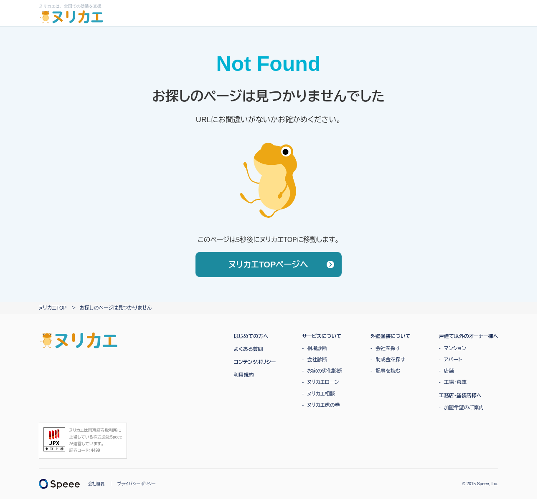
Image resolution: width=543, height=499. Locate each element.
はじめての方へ (251, 336)
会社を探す (388, 348)
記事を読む (388, 371)
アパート (453, 360)
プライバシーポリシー (136, 483)
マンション (455, 348)
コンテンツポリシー (255, 362)
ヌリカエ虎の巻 (323, 405)
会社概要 (96, 483)
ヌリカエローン (323, 382)
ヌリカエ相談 (321, 394)
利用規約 (244, 375)
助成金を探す (390, 360)
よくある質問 (248, 349)
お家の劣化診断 (324, 371)
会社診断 (317, 360)
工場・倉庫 (455, 382)
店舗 (449, 371)
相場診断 (317, 348)
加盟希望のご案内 (464, 408)
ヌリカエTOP (53, 308)
